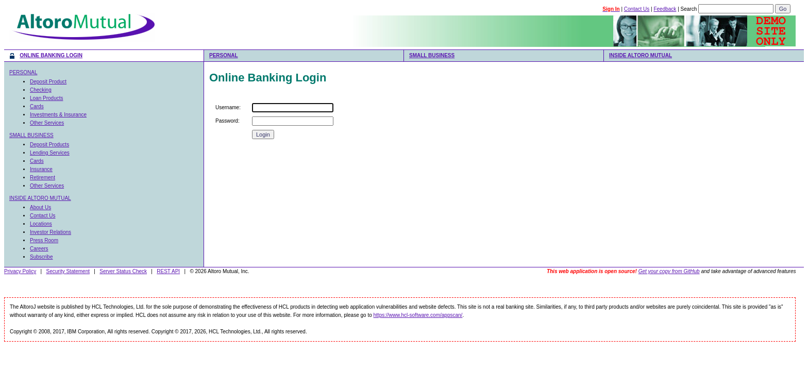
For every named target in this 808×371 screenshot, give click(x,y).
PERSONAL (223, 55)
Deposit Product (48, 82)
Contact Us (636, 9)
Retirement (42, 177)
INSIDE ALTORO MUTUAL (640, 55)
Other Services (47, 123)
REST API (168, 271)
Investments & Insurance (58, 114)
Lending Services (50, 153)
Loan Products (46, 98)
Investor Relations (50, 232)
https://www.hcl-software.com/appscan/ (418, 315)
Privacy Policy (20, 271)
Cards (37, 106)
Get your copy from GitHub (669, 271)
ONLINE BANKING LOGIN (51, 55)
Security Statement (68, 271)
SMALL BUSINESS (431, 55)
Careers (39, 248)
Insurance (41, 169)
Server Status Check (123, 271)
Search (689, 9)
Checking (41, 90)
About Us (40, 207)
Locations (41, 224)
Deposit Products (49, 144)
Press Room (44, 240)
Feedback (664, 9)
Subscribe (41, 257)
